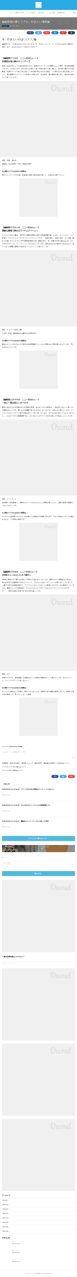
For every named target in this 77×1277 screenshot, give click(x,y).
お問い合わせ (41, 12)
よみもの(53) (5, 751)
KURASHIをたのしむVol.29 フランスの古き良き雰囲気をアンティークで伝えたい (28, 789)
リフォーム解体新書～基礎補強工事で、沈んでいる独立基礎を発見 (30, 1242)
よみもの (5, 26)
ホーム (11, 12)
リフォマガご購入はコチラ (37, 839)
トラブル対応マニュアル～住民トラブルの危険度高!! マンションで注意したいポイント (35, 1260)
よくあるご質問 (51, 12)
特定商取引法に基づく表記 (62, 12)
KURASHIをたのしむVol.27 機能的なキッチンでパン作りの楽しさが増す (25, 821)
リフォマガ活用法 (30, 12)
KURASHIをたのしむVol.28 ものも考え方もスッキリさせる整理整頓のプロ (26, 805)
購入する (37, 874)
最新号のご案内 (19, 12)
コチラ (66, 763)
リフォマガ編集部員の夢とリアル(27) (16, 751)
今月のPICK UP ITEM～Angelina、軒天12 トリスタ (26, 1251)
